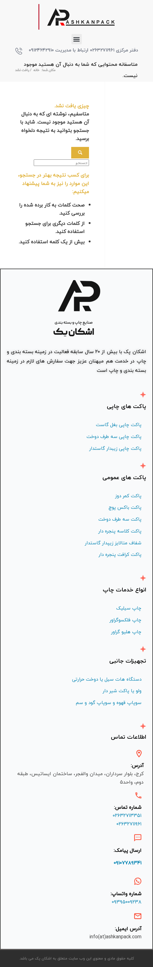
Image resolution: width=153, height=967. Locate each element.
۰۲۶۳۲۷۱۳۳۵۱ (127, 815)
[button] (77, 39)
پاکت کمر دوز (128, 496)
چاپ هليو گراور (126, 632)
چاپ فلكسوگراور (125, 620)
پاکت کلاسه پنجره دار (119, 531)
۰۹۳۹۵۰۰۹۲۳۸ (126, 901)
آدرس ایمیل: (128, 928)
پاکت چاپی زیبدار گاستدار (115, 448)
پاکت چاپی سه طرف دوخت (113, 436)
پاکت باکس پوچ (125, 507)
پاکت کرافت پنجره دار (120, 554)
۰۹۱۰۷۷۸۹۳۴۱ (127, 862)
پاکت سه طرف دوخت (119, 519)
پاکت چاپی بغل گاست (118, 424)
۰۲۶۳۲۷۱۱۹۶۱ (128, 823)
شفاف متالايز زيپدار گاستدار (113, 543)
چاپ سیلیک (128, 608)
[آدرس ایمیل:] (137, 916)
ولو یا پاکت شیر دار (122, 691)
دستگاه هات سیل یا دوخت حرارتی (106, 679)
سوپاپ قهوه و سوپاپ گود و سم (108, 702)
